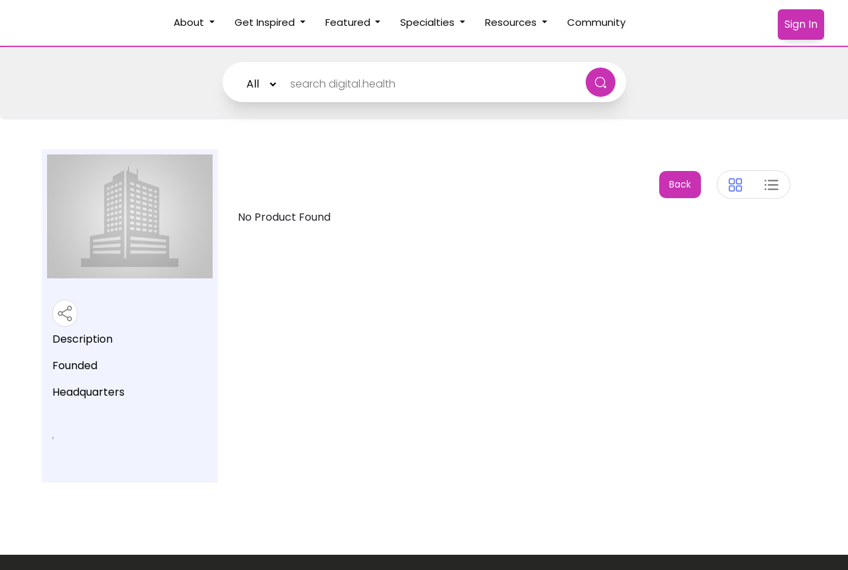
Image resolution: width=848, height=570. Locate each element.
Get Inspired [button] (266, 22)
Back (680, 184)
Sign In (801, 24)
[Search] (426, 84)
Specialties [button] (428, 22)
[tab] (735, 185)
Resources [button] (512, 22)
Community (601, 22)
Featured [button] (349, 22)
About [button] (190, 22)
